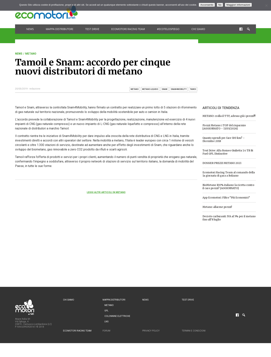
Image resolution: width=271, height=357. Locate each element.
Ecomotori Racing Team (128, 29)
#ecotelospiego (168, 29)
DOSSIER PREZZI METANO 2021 (221, 163)
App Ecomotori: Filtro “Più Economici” (226, 197)
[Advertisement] (187, 12)
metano (135, 89)
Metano (30, 53)
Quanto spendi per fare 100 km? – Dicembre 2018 (223, 139)
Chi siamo (198, 29)
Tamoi (193, 89)
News (30, 29)
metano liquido (150, 89)
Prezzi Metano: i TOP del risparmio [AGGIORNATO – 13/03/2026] (224, 127)
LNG (106, 321)
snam (164, 89)
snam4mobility (179, 89)
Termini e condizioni (194, 330)
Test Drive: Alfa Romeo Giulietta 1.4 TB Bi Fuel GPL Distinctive (227, 152)
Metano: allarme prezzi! (217, 207)
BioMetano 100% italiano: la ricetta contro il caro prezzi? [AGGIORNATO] (228, 186)
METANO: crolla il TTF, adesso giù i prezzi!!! (228, 116)
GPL (106, 310)
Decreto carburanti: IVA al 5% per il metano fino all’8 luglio (229, 218)
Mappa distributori (59, 29)
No (220, 4)
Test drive (92, 29)
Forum (106, 330)
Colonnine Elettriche (117, 316)
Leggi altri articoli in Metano (106, 192)
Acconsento (206, 4)
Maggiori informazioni (238, 4)
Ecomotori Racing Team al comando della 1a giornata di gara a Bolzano (228, 174)
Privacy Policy (151, 330)
